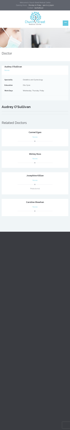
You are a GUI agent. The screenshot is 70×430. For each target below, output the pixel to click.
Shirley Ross (35, 154)
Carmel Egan (35, 132)
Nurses (7, 70)
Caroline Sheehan (35, 202)
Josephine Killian (35, 175)
